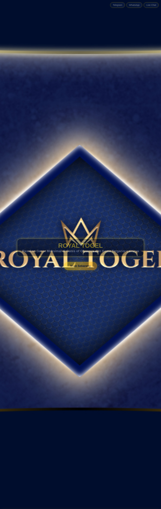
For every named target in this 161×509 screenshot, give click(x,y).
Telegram (117, 5)
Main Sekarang (80, 266)
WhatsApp (134, 5)
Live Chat (151, 5)
